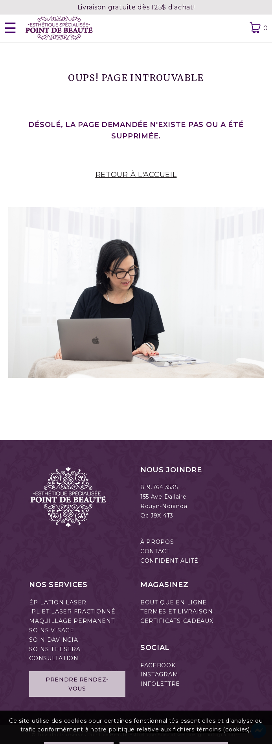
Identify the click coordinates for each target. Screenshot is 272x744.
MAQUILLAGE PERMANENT (71, 620)
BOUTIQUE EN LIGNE (173, 602)
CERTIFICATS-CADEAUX (176, 620)
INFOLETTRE (160, 683)
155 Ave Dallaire (163, 496)
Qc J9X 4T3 (156, 515)
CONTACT (155, 551)
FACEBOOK (158, 665)
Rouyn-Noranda (163, 506)
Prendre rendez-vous (77, 684)
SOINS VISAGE (51, 630)
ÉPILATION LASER (57, 602)
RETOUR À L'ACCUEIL (136, 174)
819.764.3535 (159, 487)
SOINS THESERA (54, 649)
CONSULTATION (54, 658)
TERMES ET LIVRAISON (176, 611)
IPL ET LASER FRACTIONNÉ (72, 611)
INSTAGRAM (159, 674)
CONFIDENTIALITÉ (169, 560)
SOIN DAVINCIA (53, 639)
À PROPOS (157, 541)
